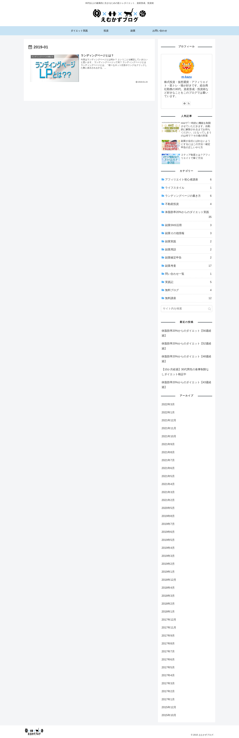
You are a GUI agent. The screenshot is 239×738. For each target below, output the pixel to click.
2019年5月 (168, 539)
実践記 (188, 282)
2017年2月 (168, 691)
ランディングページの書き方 (188, 195)
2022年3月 (168, 404)
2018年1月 (168, 611)
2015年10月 (169, 715)
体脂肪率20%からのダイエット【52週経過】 (186, 346)
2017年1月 (168, 699)
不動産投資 (188, 204)
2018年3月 (168, 595)
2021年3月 (168, 492)
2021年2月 (168, 500)
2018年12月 (169, 579)
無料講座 (188, 298)
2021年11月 (169, 428)
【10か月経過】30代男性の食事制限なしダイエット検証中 (185, 372)
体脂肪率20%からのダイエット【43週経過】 (186, 385)
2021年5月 (168, 476)
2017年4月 (168, 675)
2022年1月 (168, 412)
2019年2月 (168, 563)
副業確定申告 (188, 257)
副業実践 (188, 241)
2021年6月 (168, 468)
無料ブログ (188, 290)
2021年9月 (168, 444)
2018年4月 (168, 587)
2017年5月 (168, 667)
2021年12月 (169, 420)
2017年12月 (169, 619)
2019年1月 (168, 571)
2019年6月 (168, 531)
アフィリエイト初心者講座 (188, 179)
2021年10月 (169, 436)
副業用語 (188, 249)
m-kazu (186, 77)
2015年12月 (169, 707)
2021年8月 (168, 452)
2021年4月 (168, 484)
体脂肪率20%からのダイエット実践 (188, 215)
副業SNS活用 (188, 225)
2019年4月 (168, 547)
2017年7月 (168, 651)
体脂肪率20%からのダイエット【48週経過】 (186, 359)
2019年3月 (168, 555)
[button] (209, 309)
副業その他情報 (188, 233)
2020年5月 (168, 507)
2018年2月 (168, 603)
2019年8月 (168, 516)
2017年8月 (168, 643)
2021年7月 (168, 460)
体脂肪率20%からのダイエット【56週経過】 (186, 333)
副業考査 (188, 265)
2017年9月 (168, 635)
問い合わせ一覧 (188, 273)
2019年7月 (168, 523)
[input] (186, 308)
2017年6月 (168, 659)
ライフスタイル (188, 187)
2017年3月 (168, 683)
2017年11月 (169, 627)
